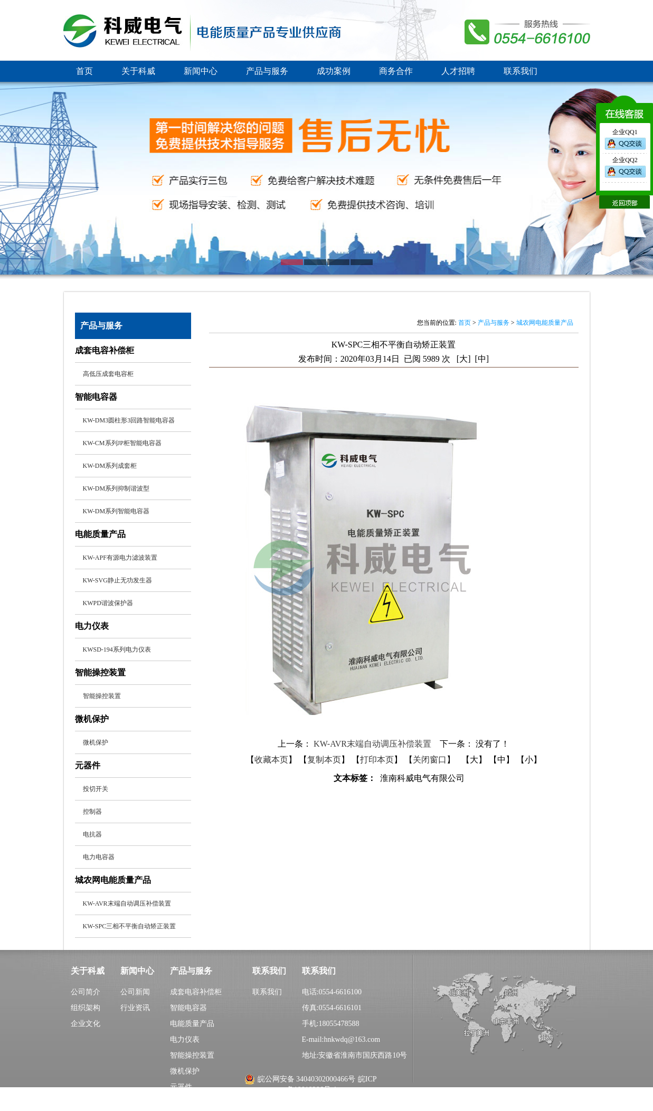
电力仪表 (185, 1039)
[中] (482, 358)
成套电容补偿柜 (196, 992)
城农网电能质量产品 (544, 322)
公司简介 (85, 992)
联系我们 (520, 71)
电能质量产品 (192, 1024)
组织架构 (85, 1008)
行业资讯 (135, 1008)
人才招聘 (458, 71)
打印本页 (377, 759)
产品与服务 (267, 71)
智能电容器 (188, 1008)
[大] (464, 358)
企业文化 (85, 1024)
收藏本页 (271, 759)
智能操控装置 (192, 1055)
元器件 (181, 1087)
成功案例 (334, 71)
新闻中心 (200, 71)
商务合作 (396, 71)
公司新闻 (135, 992)
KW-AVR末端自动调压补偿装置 (373, 743)
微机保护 (185, 1071)
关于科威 (138, 71)
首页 (84, 71)
